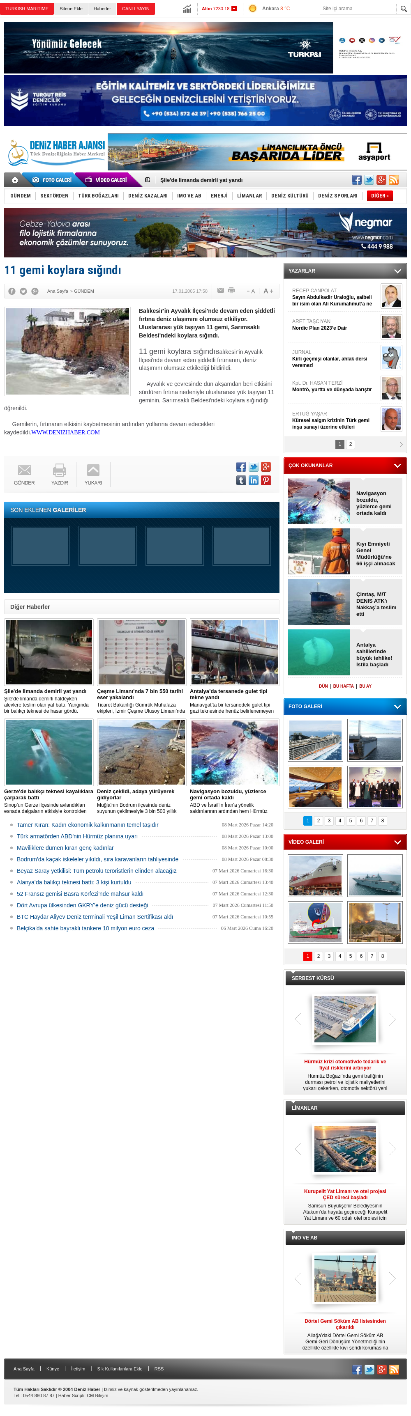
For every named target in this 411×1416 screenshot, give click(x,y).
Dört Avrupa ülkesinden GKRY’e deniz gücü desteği (82, 905)
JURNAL (335, 359)
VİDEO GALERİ (306, 842)
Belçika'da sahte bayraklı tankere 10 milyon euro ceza (85, 928)
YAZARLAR (302, 271)
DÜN (323, 686)
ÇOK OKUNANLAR (310, 465)
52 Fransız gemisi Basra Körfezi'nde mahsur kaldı (80, 893)
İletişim (78, 1368)
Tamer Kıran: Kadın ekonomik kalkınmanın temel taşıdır (88, 825)
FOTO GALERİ (305, 706)
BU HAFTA (343, 686)
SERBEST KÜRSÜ (313, 978)
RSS (159, 1368)
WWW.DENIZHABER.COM (65, 432)
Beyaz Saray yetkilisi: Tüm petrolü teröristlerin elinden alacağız (97, 871)
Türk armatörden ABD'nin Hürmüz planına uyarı (77, 836)
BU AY (365, 686)
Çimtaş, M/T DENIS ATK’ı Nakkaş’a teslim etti (376, 604)
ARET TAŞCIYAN (335, 325)
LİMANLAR (305, 1108)
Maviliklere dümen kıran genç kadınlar (65, 848)
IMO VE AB (304, 1238)
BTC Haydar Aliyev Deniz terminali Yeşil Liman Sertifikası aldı (95, 916)
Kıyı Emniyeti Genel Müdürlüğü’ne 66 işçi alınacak (375, 554)
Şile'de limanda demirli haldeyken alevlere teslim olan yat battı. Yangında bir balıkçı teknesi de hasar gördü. (49, 701)
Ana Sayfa (24, 1368)
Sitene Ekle (71, 8)
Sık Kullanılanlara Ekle (120, 1368)
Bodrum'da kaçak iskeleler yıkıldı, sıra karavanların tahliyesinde (97, 859)
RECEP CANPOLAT (335, 297)
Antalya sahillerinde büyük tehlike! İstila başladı (374, 655)
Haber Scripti (71, 1395)
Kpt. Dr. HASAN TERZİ (335, 386)
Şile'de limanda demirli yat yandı (201, 180)
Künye (52, 1368)
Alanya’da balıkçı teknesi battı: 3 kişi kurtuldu (74, 882)
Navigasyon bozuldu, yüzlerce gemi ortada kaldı (374, 503)
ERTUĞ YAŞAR (335, 420)
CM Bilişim (97, 1395)
